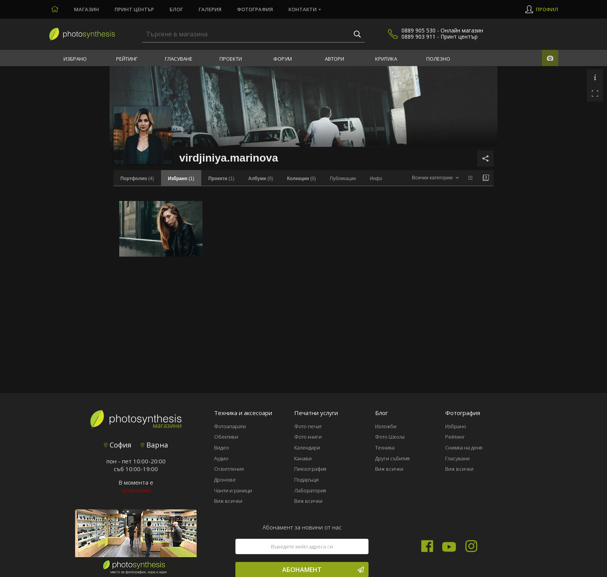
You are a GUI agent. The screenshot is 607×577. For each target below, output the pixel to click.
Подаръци (306, 479)
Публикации (343, 178)
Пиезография (310, 468)
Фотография (255, 9)
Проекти (230, 58)
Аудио (221, 458)
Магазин (86, 9)
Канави (303, 458)
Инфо (376, 178)
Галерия (210, 9)
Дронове (225, 479)
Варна (154, 444)
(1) (221, 178)
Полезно (438, 58)
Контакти (302, 9)
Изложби (385, 426)
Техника (384, 447)
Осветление (229, 468)
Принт (134, 9)
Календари (307, 447)
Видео (221, 447)
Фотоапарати (230, 426)
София (117, 444)
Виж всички (228, 500)
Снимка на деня (463, 447)
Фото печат (308, 426)
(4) (137, 178)
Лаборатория (310, 490)
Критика (386, 58)
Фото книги (308, 436)
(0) (260, 178)
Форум (282, 58)
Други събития (392, 458)
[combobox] (435, 178)
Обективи (226, 436)
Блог (176, 9)
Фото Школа (390, 436)
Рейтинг (126, 58)
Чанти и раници (233, 490)
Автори (334, 58)
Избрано (75, 58)
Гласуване (178, 58)
